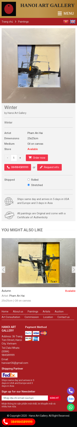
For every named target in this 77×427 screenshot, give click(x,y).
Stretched (37, 185)
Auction (59, 311)
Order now (37, 157)
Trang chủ (7, 21)
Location (48, 317)
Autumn (39, 291)
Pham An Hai (35, 133)
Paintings (23, 21)
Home (5, 311)
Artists (46, 311)
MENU (61, 13)
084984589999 (17, 167)
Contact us (63, 317)
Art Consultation (11, 317)
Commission (32, 317)
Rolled (34, 179)
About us (18, 311)
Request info (49, 167)
